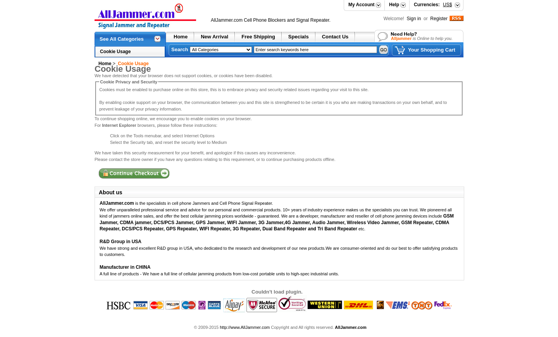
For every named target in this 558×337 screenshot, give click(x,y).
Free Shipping (258, 37)
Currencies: (433, 4)
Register (439, 18)
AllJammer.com (227, 20)
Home (181, 37)
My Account (361, 4)
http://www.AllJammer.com (245, 327)
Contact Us (335, 37)
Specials (298, 37)
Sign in (414, 18)
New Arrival (214, 37)
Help (394, 4)
